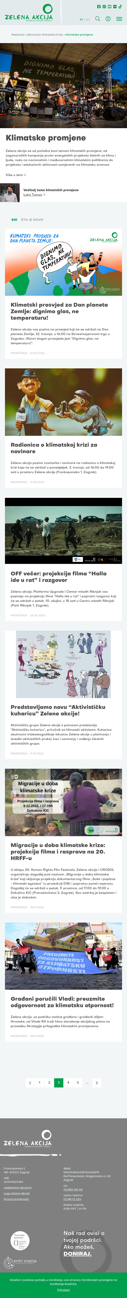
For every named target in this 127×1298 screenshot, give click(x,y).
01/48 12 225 (72, 1199)
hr (81, 19)
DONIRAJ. (78, 1254)
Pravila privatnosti (16, 1199)
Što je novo (32, 220)
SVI (14, 220)
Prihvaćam (63, 1289)
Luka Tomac (32, 195)
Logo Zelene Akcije (17, 1193)
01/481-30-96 (73, 1190)
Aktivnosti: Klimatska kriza (45, 35)
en (88, 19)
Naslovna (17, 35)
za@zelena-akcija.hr (18, 1188)
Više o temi (14, 175)
